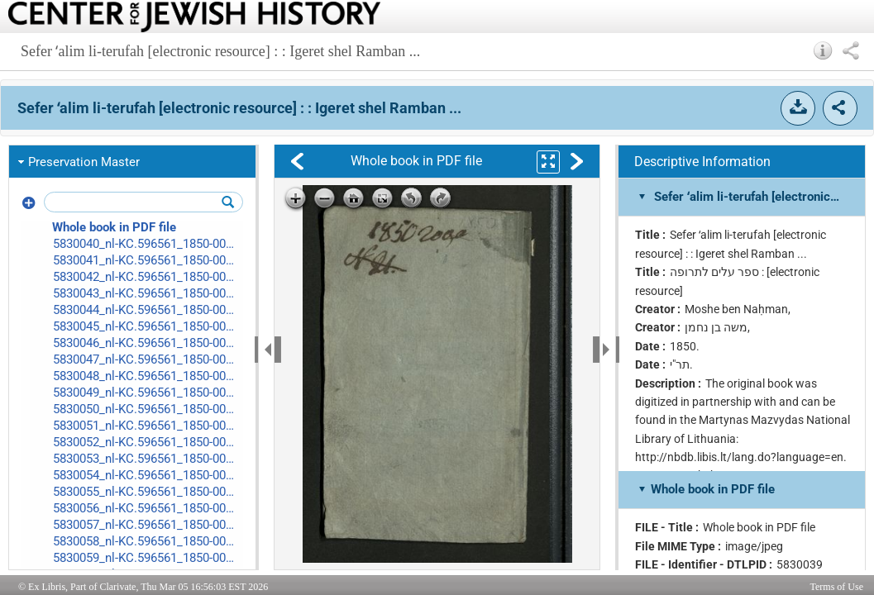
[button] (823, 50)
